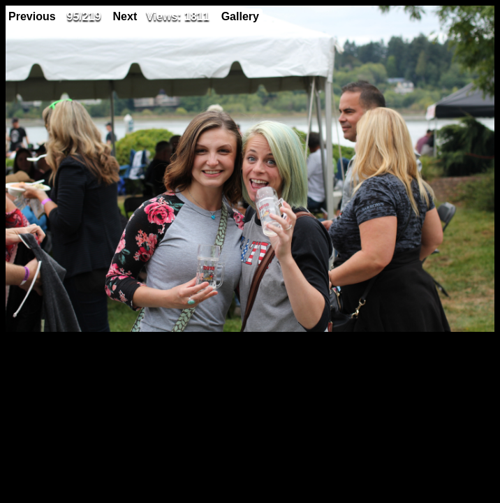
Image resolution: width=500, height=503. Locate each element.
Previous (32, 16)
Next (125, 16)
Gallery (240, 16)
